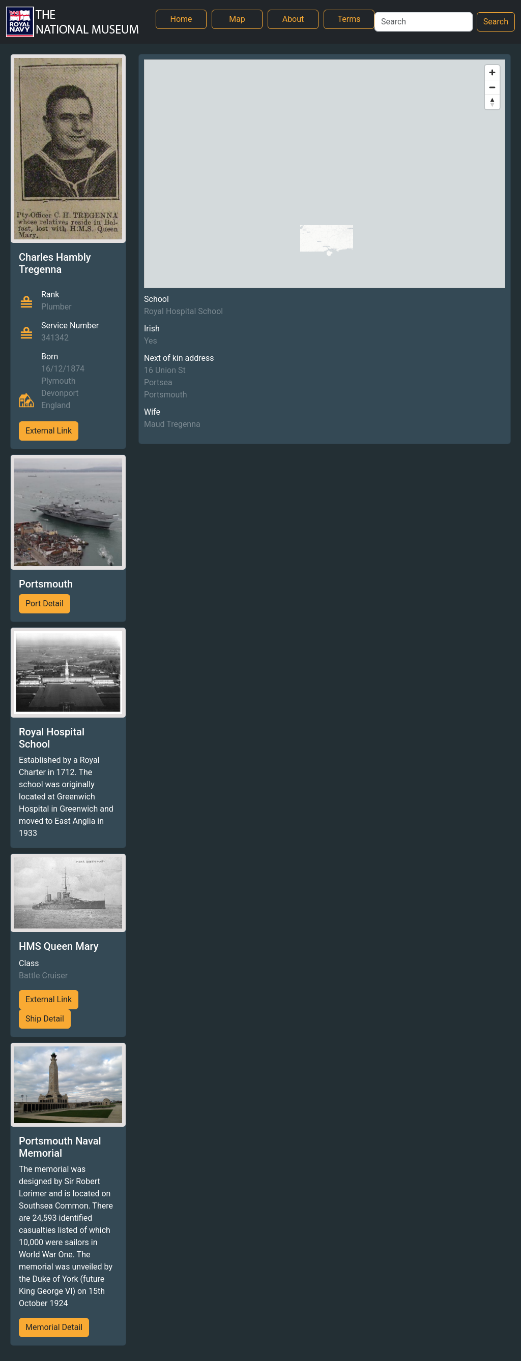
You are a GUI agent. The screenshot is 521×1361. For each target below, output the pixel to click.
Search (495, 21)
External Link (48, 431)
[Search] (423, 22)
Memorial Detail (53, 1327)
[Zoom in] (492, 72)
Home (181, 19)
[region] (324, 174)
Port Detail (44, 603)
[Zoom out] (492, 87)
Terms (349, 19)
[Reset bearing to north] (492, 102)
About (293, 19)
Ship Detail (44, 1019)
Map (237, 19)
